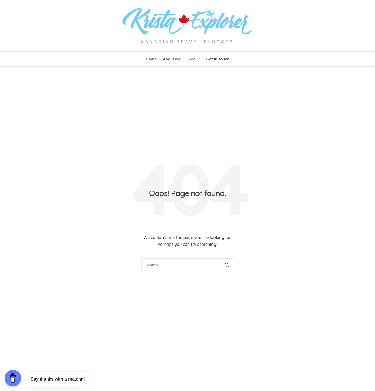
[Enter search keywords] (187, 264)
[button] (227, 264)
